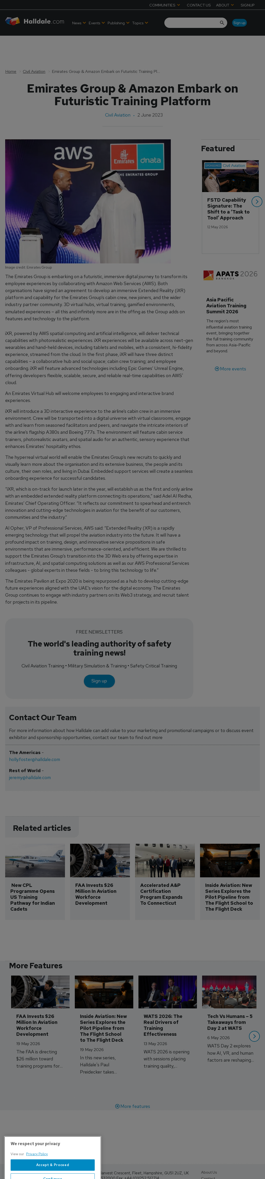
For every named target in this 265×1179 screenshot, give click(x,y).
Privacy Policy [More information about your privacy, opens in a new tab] (37, 1170)
